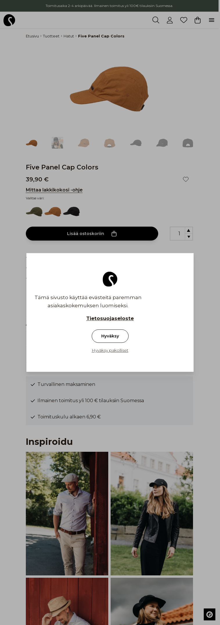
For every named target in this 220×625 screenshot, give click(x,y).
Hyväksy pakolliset (110, 350)
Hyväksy (110, 336)
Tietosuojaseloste (110, 318)
